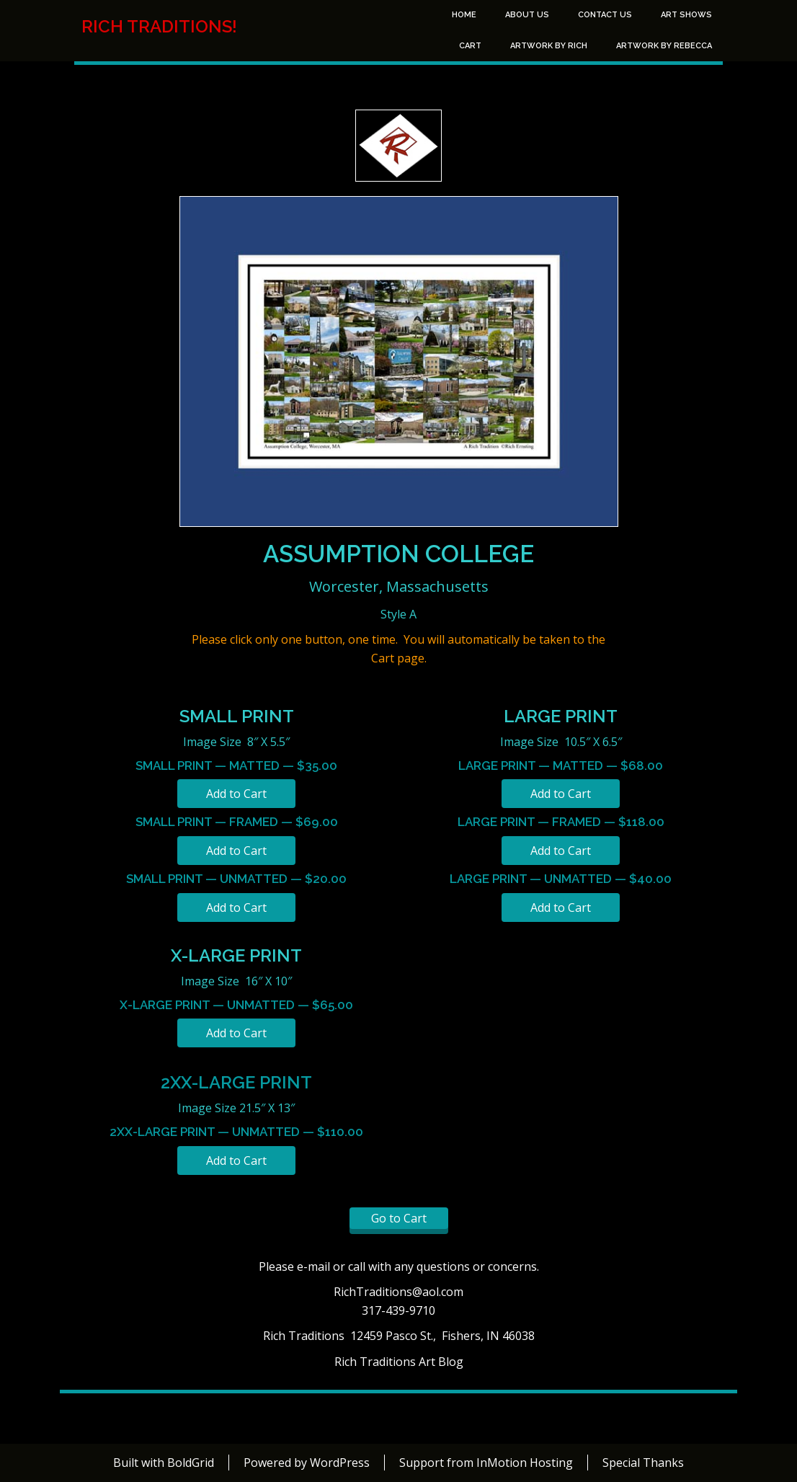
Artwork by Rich (548, 45)
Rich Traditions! (159, 26)
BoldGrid (190, 1462)
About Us (527, 14)
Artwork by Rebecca (664, 45)
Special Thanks (643, 1462)
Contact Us (605, 14)
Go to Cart (399, 1218)
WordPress (340, 1462)
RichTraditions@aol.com (398, 1292)
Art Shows (686, 14)
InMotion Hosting (524, 1462)
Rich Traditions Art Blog (398, 1362)
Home (464, 14)
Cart (470, 45)
